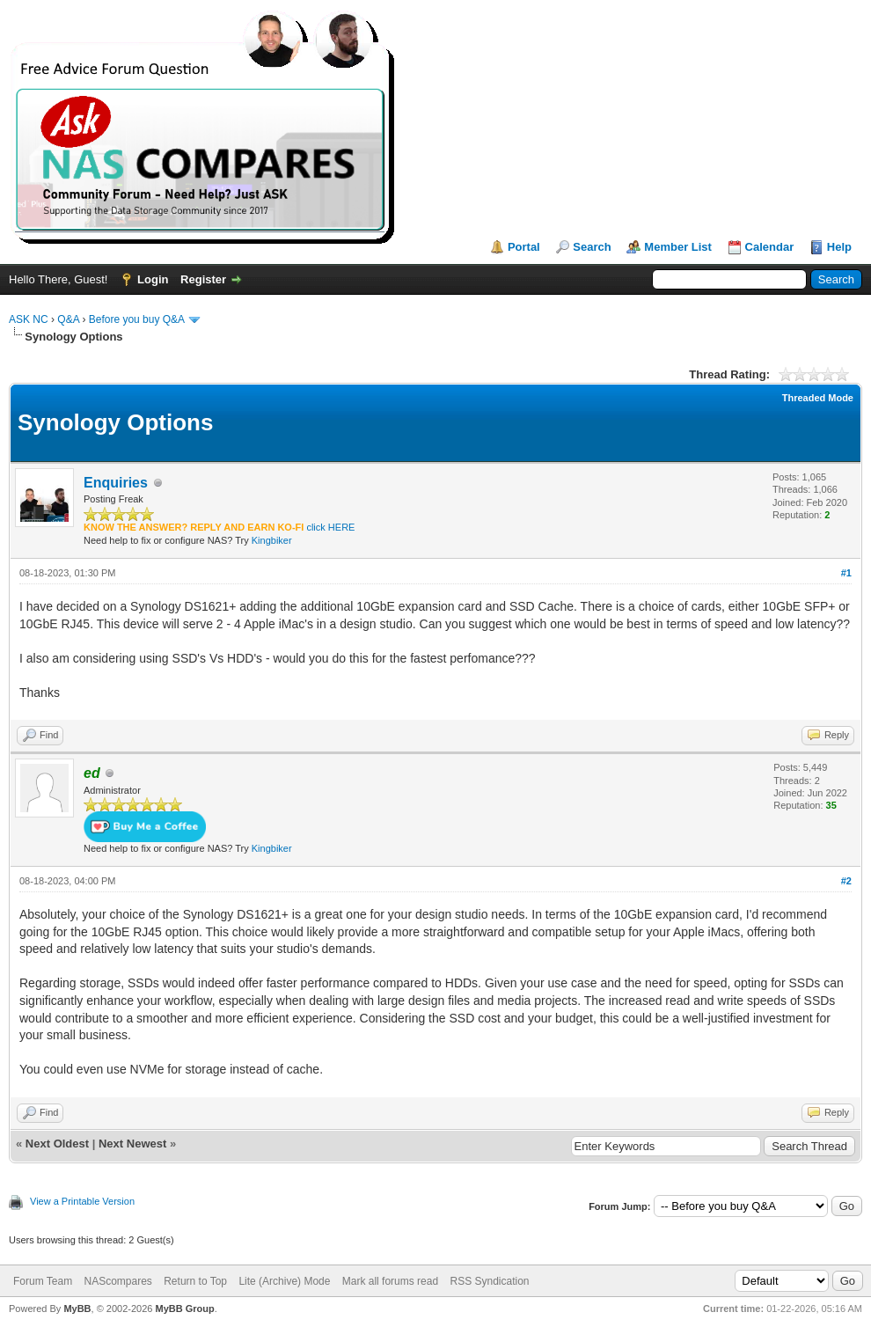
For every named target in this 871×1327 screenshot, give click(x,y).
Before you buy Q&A (137, 319)
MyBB (77, 1308)
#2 (846, 881)
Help (839, 246)
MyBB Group (184, 1308)
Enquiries (116, 482)
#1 (846, 573)
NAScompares (117, 1281)
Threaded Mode (817, 397)
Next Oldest (57, 1143)
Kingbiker (272, 540)
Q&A (68, 319)
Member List (678, 246)
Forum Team (42, 1281)
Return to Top (195, 1281)
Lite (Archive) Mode (284, 1281)
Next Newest (132, 1143)
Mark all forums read (390, 1281)
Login (152, 279)
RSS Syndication (489, 1281)
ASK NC (28, 319)
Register (203, 279)
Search (592, 246)
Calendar (769, 246)
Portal (524, 246)
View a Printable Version (82, 1201)
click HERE (330, 527)
